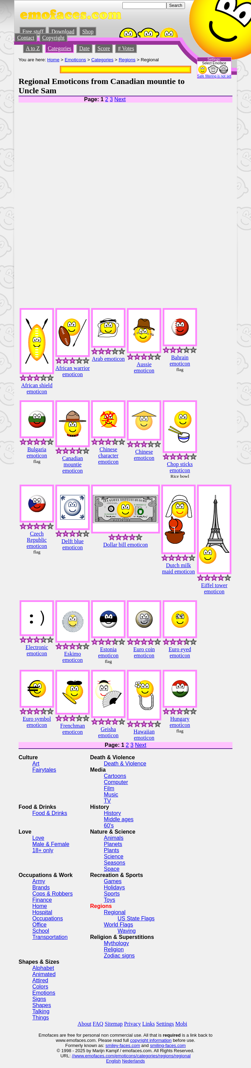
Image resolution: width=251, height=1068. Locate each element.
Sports (112, 894)
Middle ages (118, 819)
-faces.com (129, 1045)
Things (40, 1018)
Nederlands (133, 1061)
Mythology (116, 943)
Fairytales (44, 770)
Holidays (114, 887)
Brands (41, 887)
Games (113, 881)
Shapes (41, 1005)
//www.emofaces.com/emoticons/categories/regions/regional (131, 1055)
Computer (116, 782)
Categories (59, 48)
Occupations (47, 918)
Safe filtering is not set (214, 76)
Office (39, 925)
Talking (41, 1011)
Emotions (43, 993)
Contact (25, 38)
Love (38, 838)
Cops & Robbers (52, 894)
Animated (44, 974)
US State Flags (136, 918)
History (112, 813)
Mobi (181, 1024)
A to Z (33, 48)
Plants (111, 850)
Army (38, 881)
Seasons (114, 863)
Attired (40, 980)
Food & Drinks (49, 813)
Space (111, 869)
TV (107, 801)
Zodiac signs (119, 956)
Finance (42, 900)
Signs (39, 999)
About (84, 1024)
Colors (40, 987)
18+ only (42, 850)
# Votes (126, 48)
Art (35, 763)
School (40, 931)
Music (111, 794)
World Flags (118, 925)
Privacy (132, 1024)
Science (113, 856)
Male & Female (50, 844)
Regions (127, 59)
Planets (113, 844)
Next (120, 99)
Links (148, 1024)
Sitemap (113, 1024)
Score (104, 48)
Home (53, 59)
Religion (114, 949)
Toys (109, 900)
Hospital (42, 912)
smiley (112, 1045)
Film (109, 788)
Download (62, 31)
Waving (127, 931)
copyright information (151, 1040)
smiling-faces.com (168, 1045)
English (113, 1061)
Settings (165, 1024)
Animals (113, 838)
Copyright (53, 38)
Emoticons (75, 59)
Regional (114, 912)
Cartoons (115, 776)
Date (84, 48)
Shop (88, 31)
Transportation (50, 937)
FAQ (98, 1024)
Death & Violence (125, 763)
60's (109, 825)
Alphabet (43, 968)
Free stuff (32, 31)
